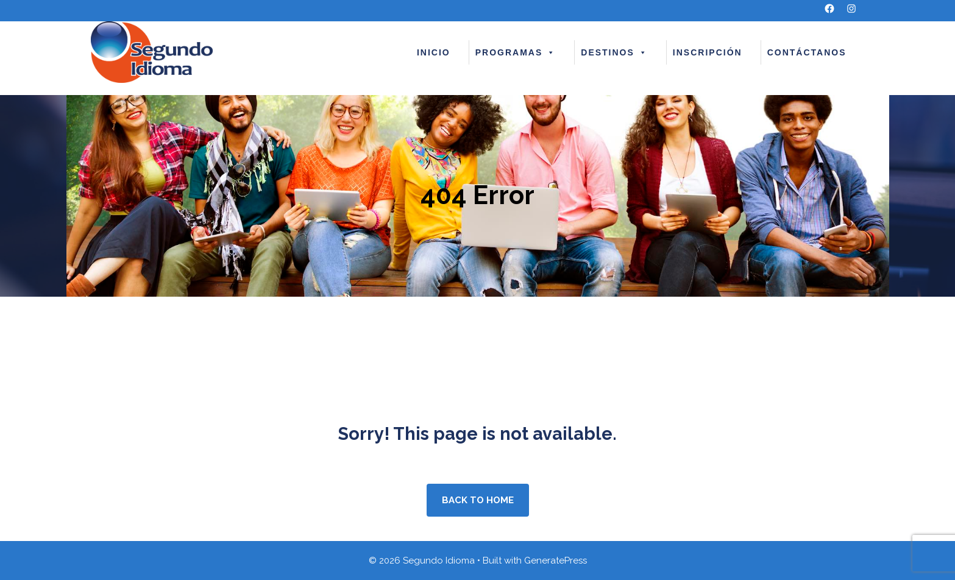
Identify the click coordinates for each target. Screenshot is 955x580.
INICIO (433, 52)
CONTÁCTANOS (807, 52)
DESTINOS (614, 52)
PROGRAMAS (515, 52)
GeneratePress (555, 560)
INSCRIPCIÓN (707, 52)
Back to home (478, 500)
